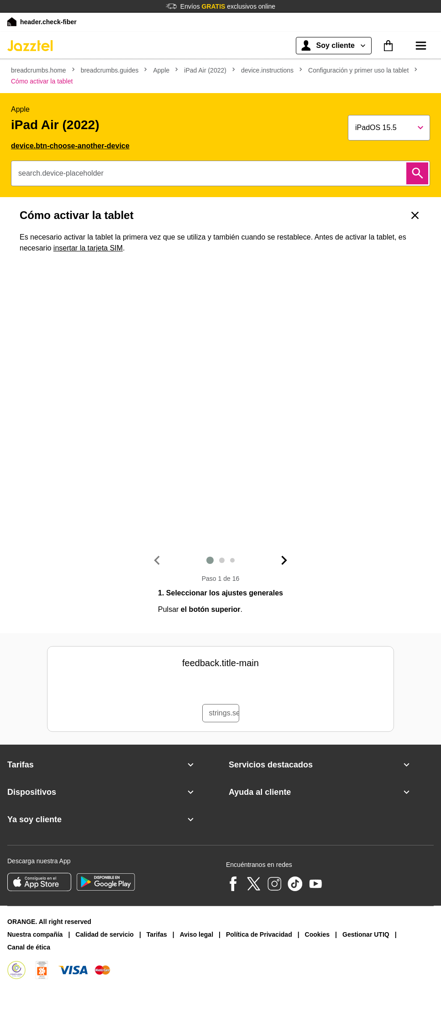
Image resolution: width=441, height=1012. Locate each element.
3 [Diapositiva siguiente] (232, 560)
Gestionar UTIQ (365, 934)
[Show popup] (389, 128)
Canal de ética (28, 947)
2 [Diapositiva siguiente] (222, 560)
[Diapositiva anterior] (156, 560)
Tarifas (157, 934)
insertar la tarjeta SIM (88, 248)
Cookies (317, 934)
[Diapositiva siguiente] (284, 560)
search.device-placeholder (61, 173)
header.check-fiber (48, 22)
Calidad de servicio (104, 934)
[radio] (158, 687)
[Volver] (415, 215)
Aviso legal (196, 934)
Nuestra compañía (35, 934)
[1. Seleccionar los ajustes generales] (220, 404)
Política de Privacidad (259, 934)
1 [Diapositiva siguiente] (210, 560)
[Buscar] (417, 173)
